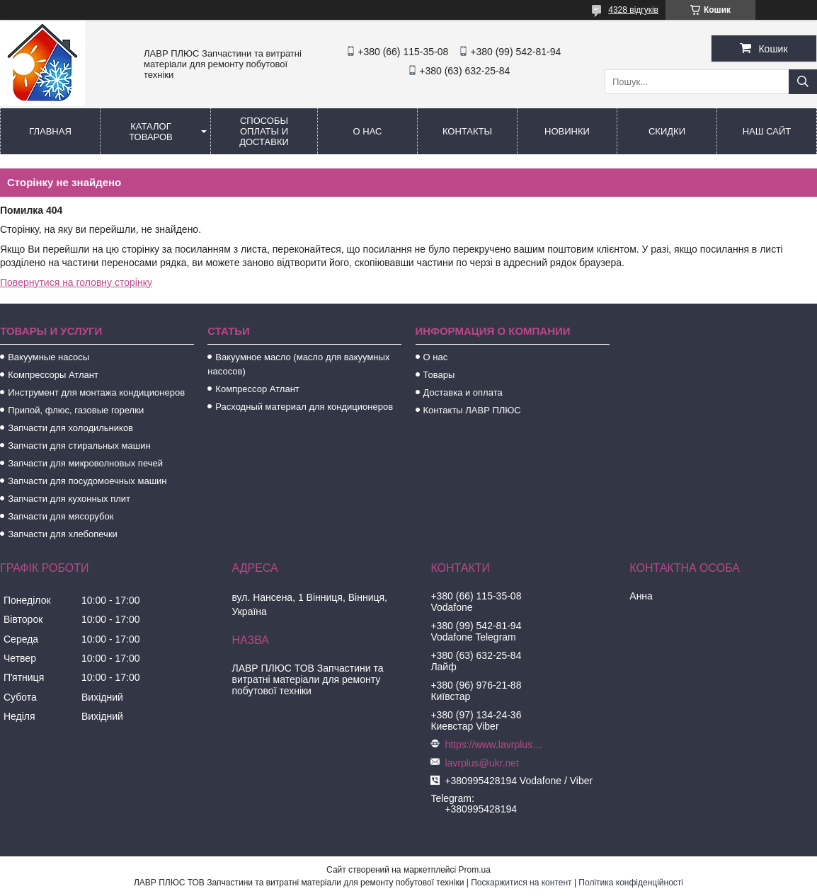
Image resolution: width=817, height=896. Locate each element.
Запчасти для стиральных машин (79, 445)
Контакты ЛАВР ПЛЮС (472, 410)
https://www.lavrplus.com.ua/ (494, 744)
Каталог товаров (151, 131)
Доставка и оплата (463, 392)
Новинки (567, 131)
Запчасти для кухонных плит (69, 498)
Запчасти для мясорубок (60, 516)
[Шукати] (803, 81)
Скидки (667, 131)
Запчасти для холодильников (70, 428)
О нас (367, 131)
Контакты (467, 131)
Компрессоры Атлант (53, 374)
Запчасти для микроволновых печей (85, 463)
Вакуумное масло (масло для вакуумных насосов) (298, 364)
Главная (50, 131)
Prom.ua (475, 870)
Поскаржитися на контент (521, 883)
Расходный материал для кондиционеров (304, 406)
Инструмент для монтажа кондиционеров (96, 392)
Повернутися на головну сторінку (76, 282)
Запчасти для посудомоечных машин (87, 481)
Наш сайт (767, 131)
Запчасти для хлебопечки (63, 534)
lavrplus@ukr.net (481, 763)
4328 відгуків (633, 10)
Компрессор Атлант (257, 389)
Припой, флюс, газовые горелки (76, 410)
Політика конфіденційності (630, 883)
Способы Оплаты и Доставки (264, 131)
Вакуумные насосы (48, 357)
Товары (439, 374)
